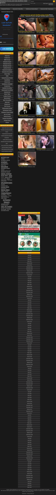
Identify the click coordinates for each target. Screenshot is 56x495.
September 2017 (29, 411)
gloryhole (33, 116)
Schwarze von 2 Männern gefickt (42, 81)
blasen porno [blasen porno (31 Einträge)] (3, 165)
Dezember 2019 (29, 358)
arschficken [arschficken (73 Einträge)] (4, 164)
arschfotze (47, 49)
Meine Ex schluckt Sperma (23, 148)
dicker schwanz (27, 32)
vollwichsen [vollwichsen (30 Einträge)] (9, 209)
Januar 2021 (29, 335)
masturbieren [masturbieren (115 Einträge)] (6, 193)
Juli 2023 (29, 276)
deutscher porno (28, 66)
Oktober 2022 (29, 294)
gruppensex (51, 82)
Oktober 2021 (29, 317)
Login (34, 3)
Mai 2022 (29, 304)
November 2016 (29, 430)
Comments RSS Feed (50, 4)
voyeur (34, 166)
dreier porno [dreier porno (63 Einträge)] (8, 177)
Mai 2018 (29, 395)
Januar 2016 (29, 450)
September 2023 (29, 272)
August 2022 (29, 298)
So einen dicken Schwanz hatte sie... (25, 31)
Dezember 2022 (29, 290)
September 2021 (29, 319)
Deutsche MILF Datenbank (47, 9)
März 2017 (29, 422)
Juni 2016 (29, 440)
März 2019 (29, 376)
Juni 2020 (29, 346)
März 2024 (29, 261)
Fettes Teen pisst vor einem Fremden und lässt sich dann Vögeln (7, 129)
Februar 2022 (29, 309)
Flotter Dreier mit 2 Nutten (23, 98)
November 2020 (29, 339)
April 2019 (30, 374)
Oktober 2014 (29, 479)
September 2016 (29, 434)
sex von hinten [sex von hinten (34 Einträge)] (8, 208)
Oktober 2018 (29, 385)
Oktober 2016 (29, 432)
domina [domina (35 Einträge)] (2, 177)
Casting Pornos (7, 67)
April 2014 (30, 485)
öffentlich (33, 99)
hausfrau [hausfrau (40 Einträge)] (3, 184)
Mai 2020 (29, 348)
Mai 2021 (29, 327)
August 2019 (29, 366)
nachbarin (44, 99)
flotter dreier (47, 82)
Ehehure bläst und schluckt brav (24, 132)
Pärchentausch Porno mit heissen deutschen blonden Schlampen (6, 135)
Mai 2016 (29, 442)
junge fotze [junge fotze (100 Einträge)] (5, 187)
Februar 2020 (29, 354)
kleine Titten (7, 94)
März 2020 (29, 352)
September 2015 (29, 457)
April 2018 (30, 397)
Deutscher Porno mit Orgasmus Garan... (26, 65)
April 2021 (30, 329)
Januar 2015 (29, 473)
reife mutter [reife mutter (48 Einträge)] (4, 198)
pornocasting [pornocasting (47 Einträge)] (4, 195)
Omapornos (7, 104)
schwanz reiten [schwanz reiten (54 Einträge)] (5, 204)
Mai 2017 (29, 419)
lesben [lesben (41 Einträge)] (2, 191)
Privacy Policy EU (30, 493)
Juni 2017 (29, 417)
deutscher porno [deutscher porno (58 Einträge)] (5, 172)
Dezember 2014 (29, 475)
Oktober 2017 (29, 409)
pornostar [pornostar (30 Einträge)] (9, 195)
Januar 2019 (29, 380)
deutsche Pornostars (7, 71)
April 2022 (30, 305)
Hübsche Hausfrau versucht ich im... (43, 31)
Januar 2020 (29, 356)
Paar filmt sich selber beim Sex (24, 48)
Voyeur (7, 122)
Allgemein (7, 55)
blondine (43, 133)
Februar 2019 (29, 378)
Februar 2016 (29, 448)
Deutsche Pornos (5, 9)
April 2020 (30, 350)
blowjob (29, 116)
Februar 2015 (29, 471)
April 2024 (30, 259)
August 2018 (29, 389)
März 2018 (29, 399)
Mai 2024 (29, 257)
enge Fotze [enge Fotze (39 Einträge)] (3, 178)
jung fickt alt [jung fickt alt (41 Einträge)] (3, 188)
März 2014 (29, 487)
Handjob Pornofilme (7, 88)
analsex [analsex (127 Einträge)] (4, 162)
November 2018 (29, 383)
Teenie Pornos (7, 116)
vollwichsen (50, 66)
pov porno (31, 49)
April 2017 (30, 420)
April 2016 (30, 444)
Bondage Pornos (7, 65)
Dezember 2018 (29, 381)
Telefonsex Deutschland (32, 9)
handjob (32, 66)
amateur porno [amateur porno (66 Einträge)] (5, 160)
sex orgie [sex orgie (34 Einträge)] (3, 208)
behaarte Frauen (7, 61)
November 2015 (29, 454)
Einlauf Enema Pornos (7, 78)
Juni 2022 (29, 302)
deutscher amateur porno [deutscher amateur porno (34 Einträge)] (6, 170)
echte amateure (26, 49)
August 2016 (29, 436)
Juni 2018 (29, 393)
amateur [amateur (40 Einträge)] (3, 158)
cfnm (42, 32)
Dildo (7, 76)
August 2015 (29, 459)
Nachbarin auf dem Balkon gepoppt (43, 98)
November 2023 (29, 268)
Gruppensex (7, 86)
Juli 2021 (29, 323)
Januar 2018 (29, 403)
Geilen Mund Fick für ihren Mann (42, 65)
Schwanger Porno (7, 110)
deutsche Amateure (7, 69)
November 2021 (29, 315)
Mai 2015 (29, 465)
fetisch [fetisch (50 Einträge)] (8, 178)
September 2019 (29, 364)
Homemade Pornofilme (7, 90)
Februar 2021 (29, 333)
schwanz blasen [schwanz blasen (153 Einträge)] (6, 201)
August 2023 (29, 274)
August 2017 (29, 413)
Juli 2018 (29, 391)
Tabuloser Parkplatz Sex (22, 165)
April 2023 (30, 282)
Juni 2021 (29, 325)
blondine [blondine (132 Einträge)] (4, 167)
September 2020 (29, 341)
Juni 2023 (29, 278)
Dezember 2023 (29, 266)
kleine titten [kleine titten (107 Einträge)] (5, 190)
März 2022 (29, 307)
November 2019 (29, 360)
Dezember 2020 (29, 337)
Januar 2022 (29, 311)
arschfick (42, 49)
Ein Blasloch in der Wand (23, 115)
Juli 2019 (29, 368)
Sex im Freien (7, 114)
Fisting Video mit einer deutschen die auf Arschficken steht (6, 141)
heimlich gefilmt (48, 133)
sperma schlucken (31, 149)
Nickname (5, 34)
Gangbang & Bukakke (7, 84)
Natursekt (7, 102)
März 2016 (29, 446)
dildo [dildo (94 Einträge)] (10, 176)
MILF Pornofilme (7, 100)
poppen (51, 99)
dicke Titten (7, 73)
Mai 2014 (29, 483)
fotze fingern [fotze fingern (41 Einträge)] (4, 180)
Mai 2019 (29, 372)
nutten (30, 99)
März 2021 (29, 331)
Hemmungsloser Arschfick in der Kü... (43, 48)
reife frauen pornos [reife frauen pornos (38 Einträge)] (5, 197)
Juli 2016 (29, 438)
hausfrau (45, 32)
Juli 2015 (29, 461)
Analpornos (7, 57)
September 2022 (29, 296)
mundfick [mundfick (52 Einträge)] (3, 194)
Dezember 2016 (29, 428)
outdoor (48, 99)
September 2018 (29, 387)
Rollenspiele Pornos (7, 108)
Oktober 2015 (29, 456)
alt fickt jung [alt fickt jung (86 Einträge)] (5, 157)
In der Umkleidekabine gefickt (42, 132)
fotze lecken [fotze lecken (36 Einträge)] (9, 179)
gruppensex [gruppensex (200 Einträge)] (6, 182)
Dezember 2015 (29, 452)
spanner (52, 133)
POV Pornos (7, 106)
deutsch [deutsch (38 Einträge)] (2, 169)
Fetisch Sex (7, 82)
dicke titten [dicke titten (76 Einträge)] (4, 175)
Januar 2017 (29, 426)
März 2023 (29, 284)
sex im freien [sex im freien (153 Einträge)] (6, 206)
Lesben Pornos (7, 96)
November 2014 (29, 477)
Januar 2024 (29, 265)
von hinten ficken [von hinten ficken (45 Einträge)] (5, 210)
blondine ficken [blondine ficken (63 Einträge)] (5, 168)
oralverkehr (30, 133)
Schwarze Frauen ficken (7, 112)
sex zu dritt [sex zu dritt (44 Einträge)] (3, 209)
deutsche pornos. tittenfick (29, 82)
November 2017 (29, 407)
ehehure (25, 133)
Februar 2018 (29, 401)
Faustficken (7, 80)
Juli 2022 (29, 300)
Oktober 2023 (29, 270)
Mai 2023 (29, 280)
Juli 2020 (29, 344)
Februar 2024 (29, 263)
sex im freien (32, 32)
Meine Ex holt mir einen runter (42, 115)
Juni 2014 (29, 481)
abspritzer (40, 116)
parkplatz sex (29, 166)
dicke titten (47, 116)
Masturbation (7, 98)
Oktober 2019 (29, 362)
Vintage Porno (7, 120)
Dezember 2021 (29, 313)
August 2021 (29, 321)
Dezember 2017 (29, 405)
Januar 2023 (29, 288)
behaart (40, 82)
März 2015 (29, 469)
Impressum (24, 493)
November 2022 (29, 292)
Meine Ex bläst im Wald (40, 148)
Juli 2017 (29, 415)
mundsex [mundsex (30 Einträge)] (8, 194)
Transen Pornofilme (7, 118)
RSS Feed (45, 3)
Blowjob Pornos (7, 63)
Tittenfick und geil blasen (23, 81)
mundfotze (45, 66)
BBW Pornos (7, 59)
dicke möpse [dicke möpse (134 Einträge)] (6, 174)
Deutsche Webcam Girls (7, 11)
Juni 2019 (29, 370)
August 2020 (29, 342)
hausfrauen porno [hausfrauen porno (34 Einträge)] (4, 185)
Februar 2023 (29, 286)
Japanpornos (7, 92)
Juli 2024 (29, 255)
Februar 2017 (29, 424)
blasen (22, 32)
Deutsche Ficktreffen (18, 9)
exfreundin (52, 116)
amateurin (23, 116)
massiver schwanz (50, 32)
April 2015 (30, 467)
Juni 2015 (29, 463)
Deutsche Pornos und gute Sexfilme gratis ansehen (35, 14)
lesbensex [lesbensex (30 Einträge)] (6, 191)
